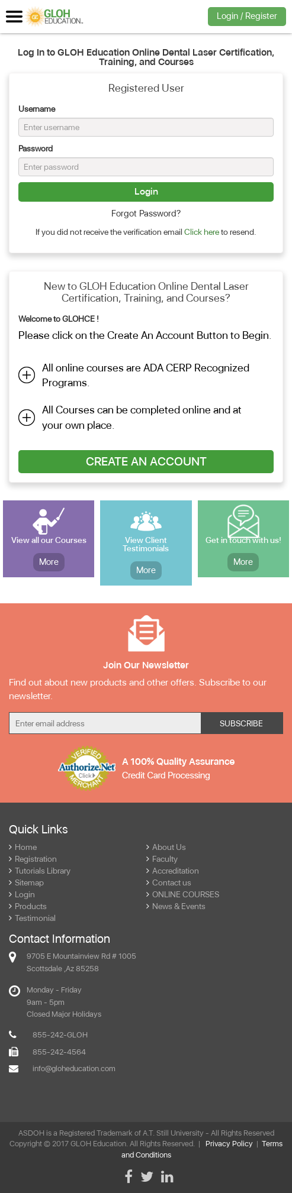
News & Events (176, 906)
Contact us (168, 882)
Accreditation (172, 870)
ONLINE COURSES (182, 894)
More (49, 562)
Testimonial (32, 918)
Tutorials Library (39, 870)
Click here (201, 232)
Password (35, 148)
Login (146, 191)
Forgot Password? (146, 213)
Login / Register (247, 16)
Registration (33, 859)
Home (23, 847)
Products (28, 906)
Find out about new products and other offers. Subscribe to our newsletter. (138, 689)
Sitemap (26, 882)
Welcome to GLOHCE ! (58, 319)
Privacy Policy (229, 1143)
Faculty (162, 859)
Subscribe (241, 723)
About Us (166, 847)
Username (36, 109)
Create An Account (146, 461)
